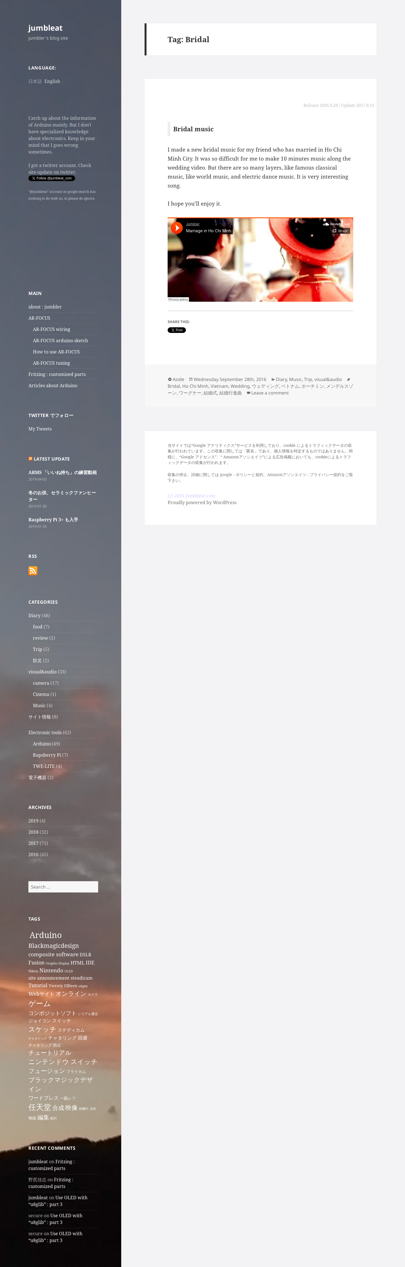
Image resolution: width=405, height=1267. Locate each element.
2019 (33, 821)
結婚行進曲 (230, 393)
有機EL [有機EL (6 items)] (84, 1109)
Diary (34, 615)
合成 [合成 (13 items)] (58, 1108)
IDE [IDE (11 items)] (90, 962)
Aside (178, 379)
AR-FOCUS (39, 318)
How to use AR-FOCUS (56, 352)
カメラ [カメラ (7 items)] (93, 994)
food (37, 627)
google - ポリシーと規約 (241, 474)
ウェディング (265, 386)
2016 (33, 854)
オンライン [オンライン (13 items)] (71, 993)
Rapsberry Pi (47, 755)
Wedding (240, 386)
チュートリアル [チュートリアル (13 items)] (49, 1052)
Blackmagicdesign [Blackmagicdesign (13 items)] (53, 946)
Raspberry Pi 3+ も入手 (53, 520)
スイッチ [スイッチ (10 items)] (61, 1020)
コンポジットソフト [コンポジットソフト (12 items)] (52, 1013)
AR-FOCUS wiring (51, 329)
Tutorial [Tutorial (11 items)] (38, 985)
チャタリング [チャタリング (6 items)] (37, 1038)
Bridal (174, 386)
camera (41, 683)
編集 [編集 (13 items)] (43, 1117)
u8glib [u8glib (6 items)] (83, 986)
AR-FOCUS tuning (51, 363)
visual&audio (42, 672)
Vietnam (219, 386)
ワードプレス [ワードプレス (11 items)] (43, 1097)
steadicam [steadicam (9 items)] (82, 978)
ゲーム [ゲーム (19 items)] (39, 1003)
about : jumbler (45, 307)
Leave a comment (270, 393)
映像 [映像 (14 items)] (71, 1107)
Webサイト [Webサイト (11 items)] (41, 993)
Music (39, 705)
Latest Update (52, 459)
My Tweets (40, 429)
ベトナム (290, 386)
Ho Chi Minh (195, 386)
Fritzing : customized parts (57, 374)
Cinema (41, 694)
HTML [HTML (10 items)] (78, 962)
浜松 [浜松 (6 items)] (93, 1109)
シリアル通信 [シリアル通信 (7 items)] (88, 1013)
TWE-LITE (44, 766)
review (40, 638)
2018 (33, 832)
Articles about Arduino (52, 385)
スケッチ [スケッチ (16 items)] (42, 1029)
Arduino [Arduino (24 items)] (46, 935)
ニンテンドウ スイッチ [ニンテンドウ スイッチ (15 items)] (63, 1061)
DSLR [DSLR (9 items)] (85, 955)
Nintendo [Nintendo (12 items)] (51, 970)
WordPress (225, 502)
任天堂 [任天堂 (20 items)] (39, 1107)
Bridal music (193, 129)
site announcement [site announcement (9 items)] (48, 978)
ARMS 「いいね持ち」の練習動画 (62, 472)
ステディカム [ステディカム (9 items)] (71, 1030)
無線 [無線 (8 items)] (32, 1118)
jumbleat (45, 27)
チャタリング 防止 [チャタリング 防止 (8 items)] (44, 1045)
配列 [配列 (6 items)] (53, 1118)
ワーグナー (190, 393)
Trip (37, 649)
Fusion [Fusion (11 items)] (36, 962)
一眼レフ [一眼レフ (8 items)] (68, 1098)
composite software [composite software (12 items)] (53, 954)
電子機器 (37, 777)
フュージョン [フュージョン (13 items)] (46, 1071)
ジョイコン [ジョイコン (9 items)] (39, 1021)
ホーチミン (313, 386)
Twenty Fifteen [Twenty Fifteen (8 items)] (63, 985)
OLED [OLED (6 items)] (68, 971)
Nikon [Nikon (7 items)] (33, 971)
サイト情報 (39, 717)
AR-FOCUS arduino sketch (60, 340)
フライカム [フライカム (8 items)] (76, 1071)
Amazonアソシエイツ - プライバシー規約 (304, 474)
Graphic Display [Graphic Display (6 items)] (57, 963)
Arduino (42, 744)
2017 (33, 843)
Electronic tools (45, 732)
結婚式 (210, 393)
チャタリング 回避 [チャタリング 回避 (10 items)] (67, 1037)
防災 (37, 660)
